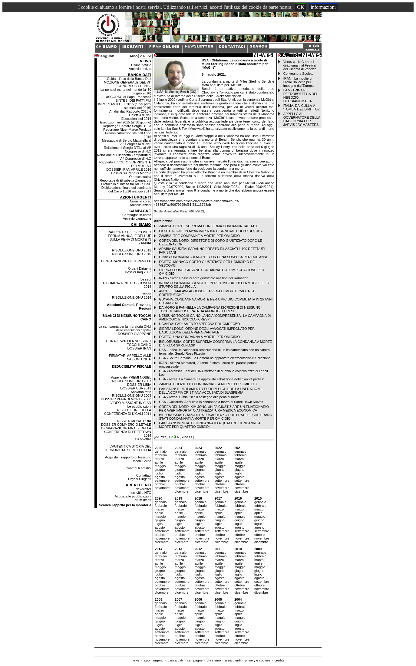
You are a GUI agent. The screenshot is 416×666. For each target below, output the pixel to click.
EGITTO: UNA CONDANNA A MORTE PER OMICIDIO (199, 337)
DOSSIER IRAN (139, 348)
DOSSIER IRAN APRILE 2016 (128, 169)
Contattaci (143, 475)
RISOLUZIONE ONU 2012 (131, 250)
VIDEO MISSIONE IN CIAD (131, 403)
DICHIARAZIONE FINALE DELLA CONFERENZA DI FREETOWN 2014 (126, 431)
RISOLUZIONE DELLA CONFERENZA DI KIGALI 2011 (127, 411)
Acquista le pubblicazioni (133, 496)
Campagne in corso (136, 215)
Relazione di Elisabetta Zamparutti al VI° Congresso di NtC (124, 156)
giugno (160, 469)
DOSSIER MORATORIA (133, 421)
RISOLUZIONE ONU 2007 (131, 381)
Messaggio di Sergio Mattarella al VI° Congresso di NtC (126, 142)
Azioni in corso (140, 201)
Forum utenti (142, 500)
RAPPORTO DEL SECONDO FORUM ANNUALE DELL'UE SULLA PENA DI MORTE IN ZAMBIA (129, 237)
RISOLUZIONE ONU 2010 (131, 254)
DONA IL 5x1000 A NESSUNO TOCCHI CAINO (128, 342)
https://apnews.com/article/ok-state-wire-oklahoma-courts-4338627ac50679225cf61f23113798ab (196, 202)
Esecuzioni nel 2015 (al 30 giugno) (125, 122)
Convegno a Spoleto (298, 73)
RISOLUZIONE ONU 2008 (131, 395)
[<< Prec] (161, 437)
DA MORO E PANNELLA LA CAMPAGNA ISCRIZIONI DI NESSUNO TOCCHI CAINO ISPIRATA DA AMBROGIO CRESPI (209, 309)
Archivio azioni (140, 205)
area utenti (233, 660)
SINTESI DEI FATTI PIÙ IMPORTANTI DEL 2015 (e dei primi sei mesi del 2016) (124, 104)
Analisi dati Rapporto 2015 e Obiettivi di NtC (130, 113)
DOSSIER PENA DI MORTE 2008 (126, 399)
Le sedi (145, 279)
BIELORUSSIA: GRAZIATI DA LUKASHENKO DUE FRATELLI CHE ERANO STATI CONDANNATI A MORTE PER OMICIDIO (215, 416)
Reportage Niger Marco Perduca (127, 129)
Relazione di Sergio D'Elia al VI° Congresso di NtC (127, 149)
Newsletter (143, 489)
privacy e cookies (257, 660)
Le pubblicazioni (139, 406)
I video (146, 294)
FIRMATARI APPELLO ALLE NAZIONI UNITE (130, 357)
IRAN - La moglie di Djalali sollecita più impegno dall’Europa (298, 82)
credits (279, 660)
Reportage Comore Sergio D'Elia (127, 126)
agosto (160, 477)
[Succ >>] (186, 437)
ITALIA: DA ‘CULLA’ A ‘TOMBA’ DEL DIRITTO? (301, 107)
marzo (159, 459)
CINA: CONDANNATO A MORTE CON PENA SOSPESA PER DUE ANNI (213, 257)
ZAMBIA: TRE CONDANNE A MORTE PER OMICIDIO (199, 236)
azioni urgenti (153, 660)
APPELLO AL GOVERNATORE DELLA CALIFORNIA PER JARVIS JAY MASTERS (301, 119)
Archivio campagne (137, 218)
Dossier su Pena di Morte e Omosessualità (131, 175)
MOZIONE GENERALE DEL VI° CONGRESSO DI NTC (127, 84)
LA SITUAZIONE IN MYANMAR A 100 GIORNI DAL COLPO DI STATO (211, 231)
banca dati (175, 660)
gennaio (161, 451)
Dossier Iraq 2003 (138, 272)
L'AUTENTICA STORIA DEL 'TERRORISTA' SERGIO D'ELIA (127, 448)
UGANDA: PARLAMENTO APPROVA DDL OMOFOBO (199, 324)
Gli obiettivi (143, 439)
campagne (195, 660)
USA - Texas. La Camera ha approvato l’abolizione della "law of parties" (211, 379)
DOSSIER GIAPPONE (134, 334)
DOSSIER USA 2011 (135, 388)
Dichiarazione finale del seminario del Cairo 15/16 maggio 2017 (126, 189)
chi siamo (214, 660)
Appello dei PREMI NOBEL (131, 377)
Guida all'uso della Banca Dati (129, 78)
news (136, 660)
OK (300, 7)
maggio (160, 466)
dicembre (181, 491)
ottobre (160, 484)
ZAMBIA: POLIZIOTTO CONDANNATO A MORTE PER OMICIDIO (208, 384)
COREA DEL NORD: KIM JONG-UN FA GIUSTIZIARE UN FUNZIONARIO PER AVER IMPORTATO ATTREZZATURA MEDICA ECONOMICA (214, 408)
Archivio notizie (140, 69)
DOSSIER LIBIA (139, 384)
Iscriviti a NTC (140, 492)
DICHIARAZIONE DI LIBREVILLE (126, 261)
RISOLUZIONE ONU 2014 (131, 297)
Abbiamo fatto (140, 392)
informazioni (323, 7)
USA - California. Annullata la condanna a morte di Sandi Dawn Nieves (211, 402)
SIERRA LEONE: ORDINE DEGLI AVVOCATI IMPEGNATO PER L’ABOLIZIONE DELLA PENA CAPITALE (207, 330)
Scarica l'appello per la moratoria (125, 505)
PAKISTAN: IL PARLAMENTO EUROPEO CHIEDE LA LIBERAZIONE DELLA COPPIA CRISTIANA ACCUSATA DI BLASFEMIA (210, 390)
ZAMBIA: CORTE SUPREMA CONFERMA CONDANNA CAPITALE (208, 226)
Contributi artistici (138, 468)
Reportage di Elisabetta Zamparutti (125, 180)
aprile (159, 462)
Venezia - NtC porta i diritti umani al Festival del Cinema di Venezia (299, 65)
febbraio (161, 455)
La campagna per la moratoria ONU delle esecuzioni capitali (124, 328)
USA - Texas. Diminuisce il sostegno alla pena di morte (199, 397)
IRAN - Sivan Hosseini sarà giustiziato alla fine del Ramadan (203, 278)
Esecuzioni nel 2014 (136, 118)
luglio (159, 473)
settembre (162, 480)
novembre (162, 488)
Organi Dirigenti (139, 268)
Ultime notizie (141, 65)
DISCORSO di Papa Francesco (128, 97)
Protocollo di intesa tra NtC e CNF (126, 184)
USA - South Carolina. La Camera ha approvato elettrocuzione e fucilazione (214, 358)
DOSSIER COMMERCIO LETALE (126, 424)
